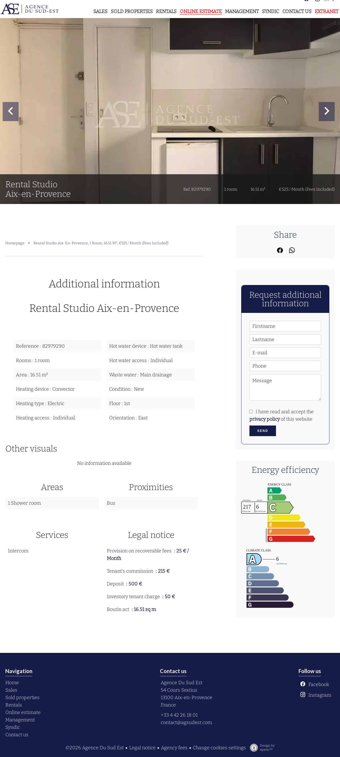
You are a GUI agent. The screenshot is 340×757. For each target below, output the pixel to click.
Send (262, 431)
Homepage (14, 243)
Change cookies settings (219, 748)
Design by (261, 748)
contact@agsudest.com (186, 722)
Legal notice (142, 748)
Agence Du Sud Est (181, 683)
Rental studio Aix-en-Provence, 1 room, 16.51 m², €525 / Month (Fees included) (100, 243)
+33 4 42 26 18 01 (179, 715)
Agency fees (174, 748)
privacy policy (264, 419)
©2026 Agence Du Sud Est (94, 748)
